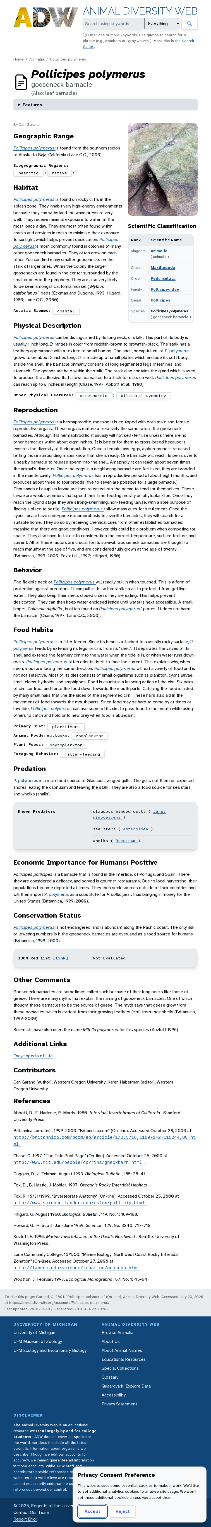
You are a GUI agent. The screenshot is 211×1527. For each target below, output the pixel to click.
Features (32, 105)
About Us (111, 1341)
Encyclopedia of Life (33, 1056)
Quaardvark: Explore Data (126, 1386)
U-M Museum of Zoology (37, 1341)
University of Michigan (34, 1332)
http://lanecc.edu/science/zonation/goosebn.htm (76, 1268)
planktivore (66, 726)
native (59, 172)
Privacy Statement (119, 1404)
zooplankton (90, 735)
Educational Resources (124, 1359)
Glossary (110, 1377)
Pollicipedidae (165, 289)
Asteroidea (137, 828)
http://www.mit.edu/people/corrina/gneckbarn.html (79, 1162)
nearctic (28, 172)
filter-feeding (82, 754)
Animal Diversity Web (140, 11)
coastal (66, 310)
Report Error (25, 1519)
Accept (92, 1511)
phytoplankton (66, 744)
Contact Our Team (31, 1512)
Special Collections (120, 1368)
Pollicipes (160, 300)
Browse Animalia (117, 1332)
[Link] (60, 958)
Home (18, 59)
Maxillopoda (163, 267)
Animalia (36, 59)
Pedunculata (163, 278)
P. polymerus (177, 351)
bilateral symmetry (143, 395)
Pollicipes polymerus (68, 59)
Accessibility (114, 1395)
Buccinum (127, 840)
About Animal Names (122, 1350)
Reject (123, 1511)
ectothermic (93, 395)
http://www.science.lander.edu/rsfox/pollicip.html (80, 1203)
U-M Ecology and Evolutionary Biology (50, 1350)
